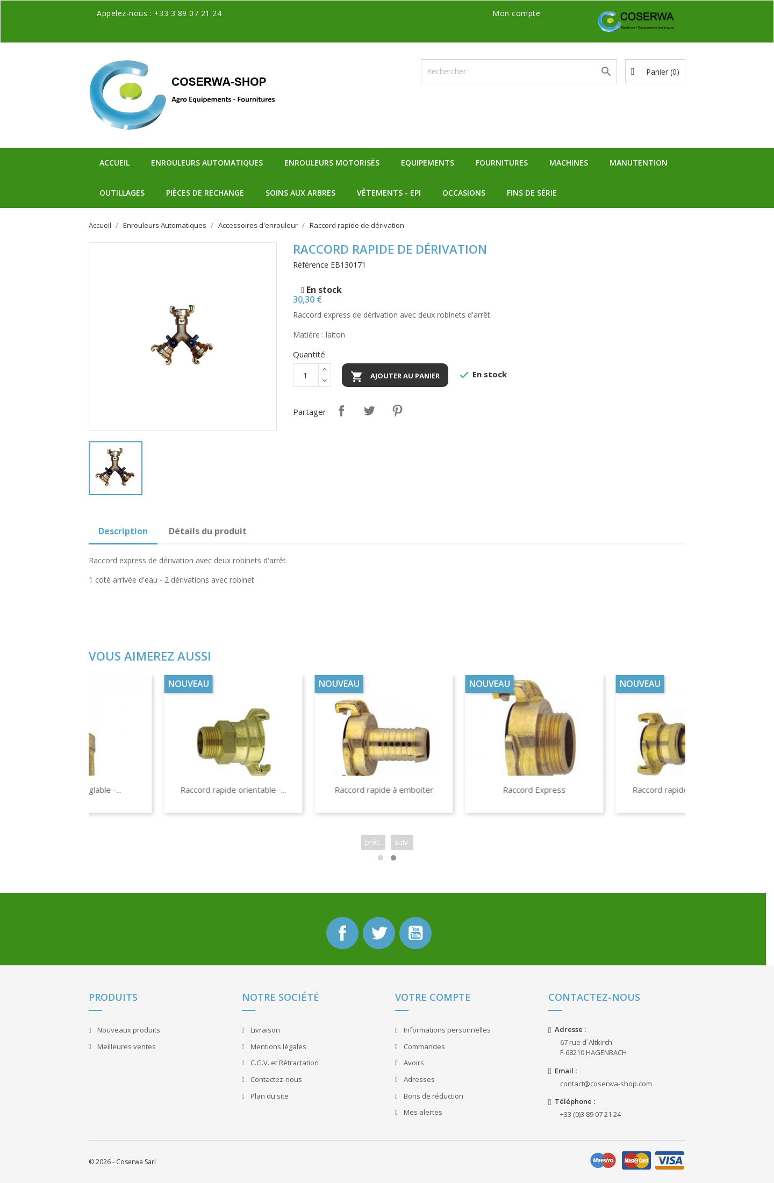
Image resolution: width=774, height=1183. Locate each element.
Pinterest (397, 410)
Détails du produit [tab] (208, 531)
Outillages (122, 193)
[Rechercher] (519, 71)
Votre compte (433, 997)
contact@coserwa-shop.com (606, 1083)
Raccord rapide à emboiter (614, 789)
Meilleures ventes (126, 1046)
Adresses (418, 1079)
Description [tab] (123, 531)
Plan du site (269, 1096)
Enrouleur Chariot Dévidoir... (163, 789)
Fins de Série (532, 193)
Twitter (379, 933)
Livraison (264, 1030)
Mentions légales (277, 1046)
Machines (568, 162)
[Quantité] (306, 375)
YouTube (415, 933)
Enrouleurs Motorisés (331, 162)
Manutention (639, 162)
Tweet (369, 410)
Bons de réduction (432, 1096)
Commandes (423, 1046)
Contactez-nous (275, 1079)
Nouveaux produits (128, 1030)
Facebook (342, 933)
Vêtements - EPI (389, 193)
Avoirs (413, 1062)
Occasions (463, 193)
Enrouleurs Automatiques (207, 162)
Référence (310, 265)
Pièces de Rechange (205, 193)
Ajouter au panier (395, 376)
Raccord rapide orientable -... (464, 789)
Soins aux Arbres (300, 193)
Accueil (114, 162)
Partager (341, 410)
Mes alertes (422, 1112)
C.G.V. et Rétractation (284, 1062)
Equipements (427, 162)
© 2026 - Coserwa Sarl (122, 1161)
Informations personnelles (446, 1030)
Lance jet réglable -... (314, 789)
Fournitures (502, 162)
